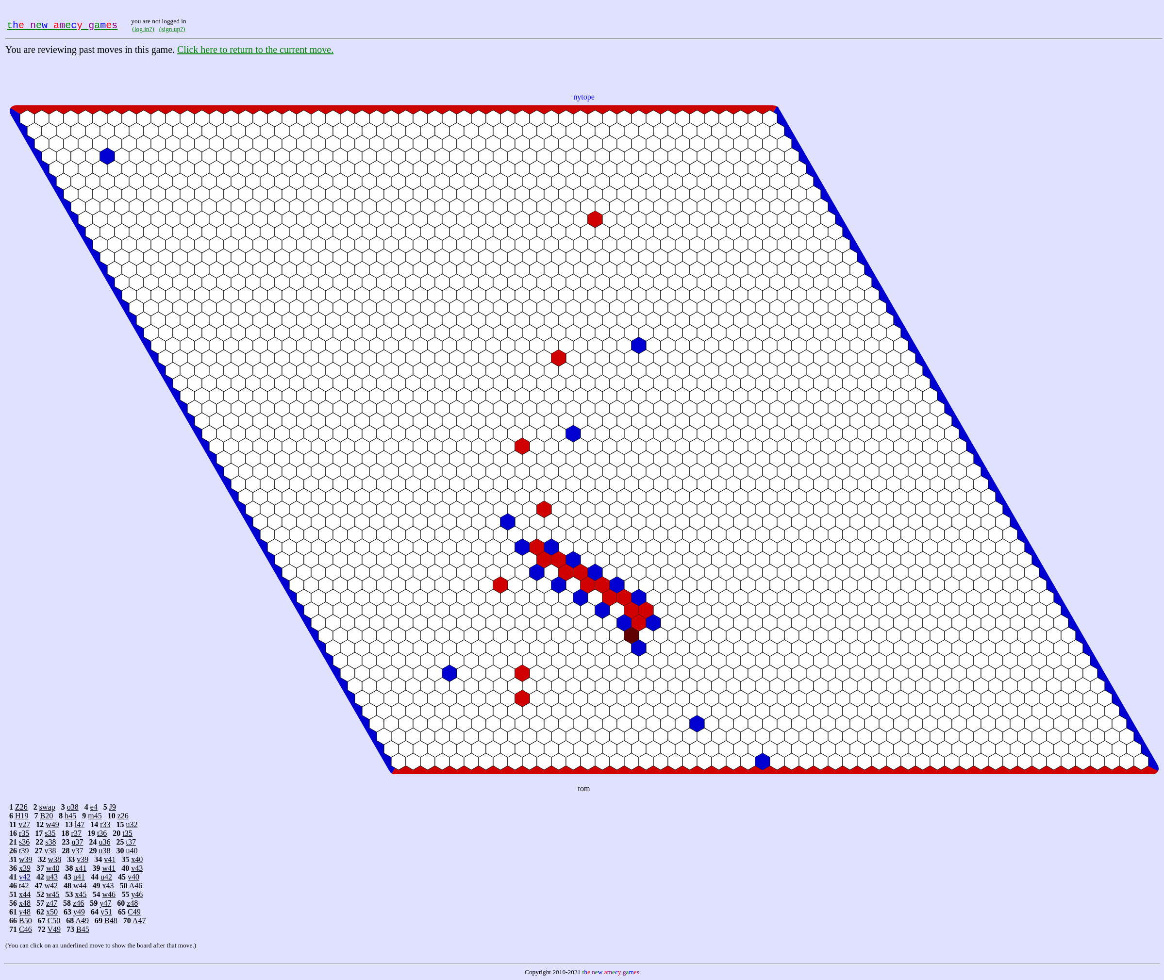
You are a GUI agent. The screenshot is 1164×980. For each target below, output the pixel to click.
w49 (52, 824)
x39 (25, 868)
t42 (24, 885)
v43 (137, 868)
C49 (134, 912)
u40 (131, 851)
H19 (22, 816)
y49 (79, 912)
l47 (79, 824)
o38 (73, 807)
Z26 (21, 807)
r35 (24, 833)
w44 (80, 885)
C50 (54, 920)
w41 (109, 868)
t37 (130, 842)
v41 (110, 859)
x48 (25, 903)
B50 (25, 920)
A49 (82, 920)
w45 (53, 894)
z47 (51, 903)
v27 (24, 824)
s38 (50, 842)
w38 (55, 859)
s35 (50, 833)
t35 (127, 833)
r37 (76, 833)
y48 (25, 912)
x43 (108, 885)
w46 (109, 894)
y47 (105, 903)
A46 (136, 885)
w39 (26, 859)
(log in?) (143, 29)
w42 (51, 885)
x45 (81, 894)
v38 (50, 851)
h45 (70, 816)
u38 (104, 851)
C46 (25, 929)
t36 (102, 833)
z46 (78, 903)
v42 (25, 877)
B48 (110, 920)
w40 (53, 868)
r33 (105, 824)
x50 (52, 912)
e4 (94, 807)
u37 (77, 842)
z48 (132, 903)
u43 (52, 877)
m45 (94, 816)
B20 (46, 816)
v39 (82, 859)
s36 (24, 842)
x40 (137, 859)
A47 (139, 920)
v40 (133, 877)
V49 (54, 929)
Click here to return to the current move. (255, 49)
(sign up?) (172, 29)
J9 (112, 807)
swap (47, 807)
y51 (106, 912)
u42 (106, 877)
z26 (123, 816)
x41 (81, 868)
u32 (131, 824)
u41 (79, 877)
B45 (82, 929)
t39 (24, 851)
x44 (25, 894)
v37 (77, 851)
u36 (104, 842)
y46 (137, 894)
